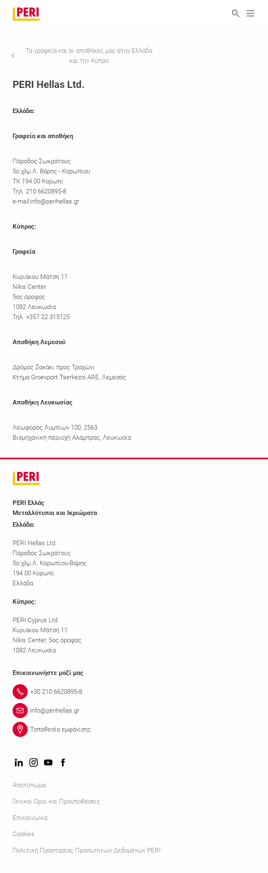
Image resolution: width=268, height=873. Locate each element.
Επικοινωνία (30, 817)
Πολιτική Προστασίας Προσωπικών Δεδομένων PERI (87, 850)
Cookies (23, 834)
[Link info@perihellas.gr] (140, 710)
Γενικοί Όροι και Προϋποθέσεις (56, 801)
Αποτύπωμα (29, 785)
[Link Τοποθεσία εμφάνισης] (140, 729)
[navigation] (90, 56)
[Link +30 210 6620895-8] (140, 691)
